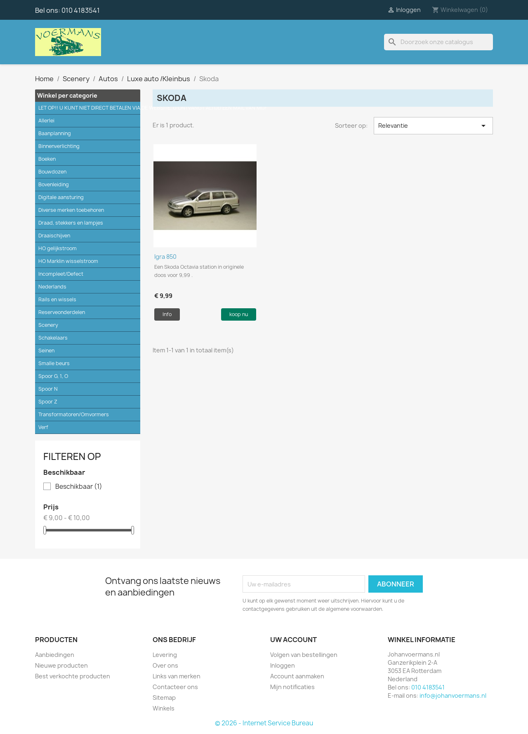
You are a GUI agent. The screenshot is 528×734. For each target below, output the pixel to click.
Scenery (48, 324)
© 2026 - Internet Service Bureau (264, 723)
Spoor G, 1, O (53, 376)
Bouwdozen (52, 171)
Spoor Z (47, 401)
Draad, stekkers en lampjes (70, 222)
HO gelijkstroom (57, 248)
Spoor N (48, 388)
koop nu (238, 314)
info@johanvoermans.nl (453, 695)
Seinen (46, 350)
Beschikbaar (78, 487)
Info (167, 314)
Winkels (163, 708)
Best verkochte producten (72, 676)
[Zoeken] (438, 42)
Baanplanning (54, 133)
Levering (165, 655)
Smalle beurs (54, 363)
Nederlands (52, 286)
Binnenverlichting (59, 146)
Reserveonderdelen (61, 312)
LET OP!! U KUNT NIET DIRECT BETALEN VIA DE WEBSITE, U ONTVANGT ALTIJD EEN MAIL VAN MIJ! (89, 107)
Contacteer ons (175, 687)
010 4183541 (80, 10)
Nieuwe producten (61, 665)
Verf (43, 427)
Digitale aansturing (61, 197)
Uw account (293, 639)
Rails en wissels (57, 299)
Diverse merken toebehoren (71, 209)
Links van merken (176, 676)
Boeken (47, 158)
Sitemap (164, 697)
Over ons (165, 665)
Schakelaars (53, 337)
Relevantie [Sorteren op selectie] (433, 126)
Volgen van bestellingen (303, 655)
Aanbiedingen (54, 655)
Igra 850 (165, 256)
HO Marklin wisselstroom (68, 261)
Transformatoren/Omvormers (73, 414)
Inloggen (282, 665)
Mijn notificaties (292, 687)
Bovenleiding (53, 184)
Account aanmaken (297, 676)
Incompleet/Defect (60, 273)
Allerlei (46, 120)
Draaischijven (54, 235)
